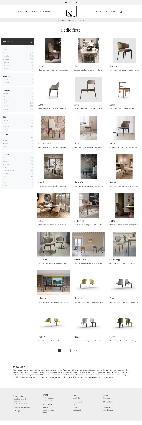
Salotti (75, 401)
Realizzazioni (45, 12)
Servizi (107, 12)
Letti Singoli (77, 415)
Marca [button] (5, 50)
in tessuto (6, 109)
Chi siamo (99, 12)
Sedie (75, 20)
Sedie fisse (81, 20)
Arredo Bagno (77, 403)
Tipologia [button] (6, 134)
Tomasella (6, 62)
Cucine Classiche (48, 406)
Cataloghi (35, 12)
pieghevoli (6, 144)
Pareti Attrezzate (48, 415)
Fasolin (5, 53)
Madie (45, 418)
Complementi (107, 413)
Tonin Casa (6, 65)
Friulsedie (6, 56)
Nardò (5, 182)
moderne (6, 126)
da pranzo (6, 82)
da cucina (6, 79)
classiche (5, 120)
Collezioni (19, 12)
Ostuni (5, 185)
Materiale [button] (6, 90)
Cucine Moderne (48, 403)
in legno (5, 100)
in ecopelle (6, 97)
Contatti (114, 12)
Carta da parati (108, 415)
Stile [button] (4, 117)
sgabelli (5, 147)
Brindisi (5, 158)
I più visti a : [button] (7, 155)
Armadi (105, 401)
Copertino (6, 164)
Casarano (6, 161)
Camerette (106, 403)
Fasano (5, 167)
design (5, 123)
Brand (27, 12)
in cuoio (5, 94)
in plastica (6, 106)
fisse (4, 137)
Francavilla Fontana (9, 170)
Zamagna (6, 68)
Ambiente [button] (6, 76)
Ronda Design (7, 59)
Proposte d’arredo (67, 20)
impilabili (5, 140)
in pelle (5, 103)
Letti (74, 410)
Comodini (76, 413)
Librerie (45, 413)
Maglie (5, 179)
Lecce (4, 176)
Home (59, 20)
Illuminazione (107, 410)
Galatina (5, 173)
